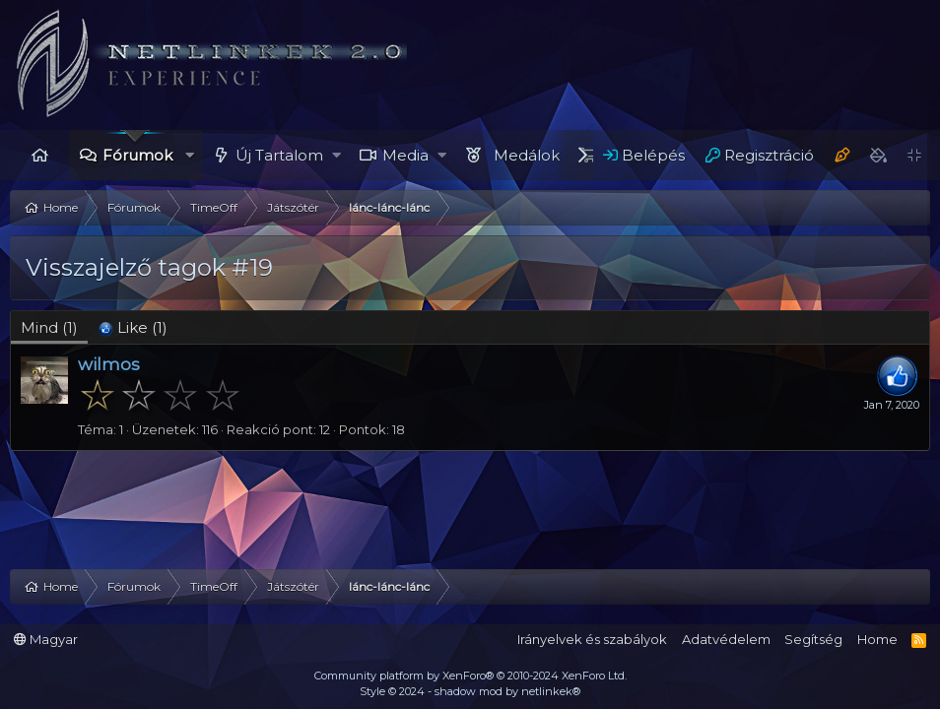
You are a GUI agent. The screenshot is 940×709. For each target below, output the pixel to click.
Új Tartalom (279, 155)
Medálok (527, 155)
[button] (189, 155)
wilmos (109, 364)
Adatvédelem (726, 639)
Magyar (46, 639)
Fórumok (137, 155)
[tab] (132, 327)
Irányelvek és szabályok (592, 639)
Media (405, 155)
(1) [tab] (49, 327)
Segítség (813, 639)
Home (39, 155)
